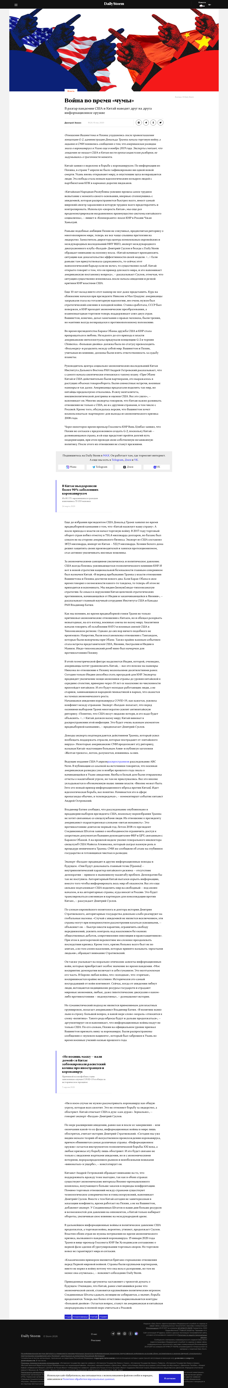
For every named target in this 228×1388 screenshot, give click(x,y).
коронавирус (80, 1316)
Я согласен (170, 1378)
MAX (106, 455)
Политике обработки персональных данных (88, 1379)
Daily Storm (114, 4)
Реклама (96, 1340)
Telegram (117, 460)
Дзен (128, 460)
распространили (118, 761)
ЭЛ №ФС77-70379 (185, 1328)
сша (68, 1316)
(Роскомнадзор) (152, 1328)
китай (93, 1316)
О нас (94, 1334)
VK (136, 460)
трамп (103, 1316)
